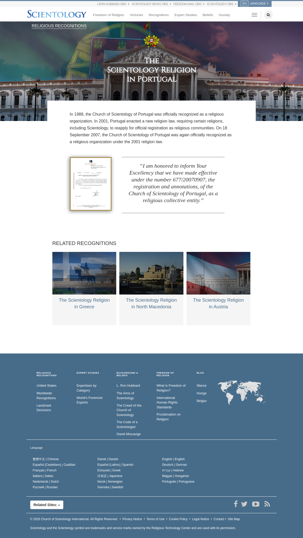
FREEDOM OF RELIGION (165, 374)
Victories (136, 15)
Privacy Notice (132, 519)
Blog (200, 373)
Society (224, 15)
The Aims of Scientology (125, 395)
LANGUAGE (253, 3)
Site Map (234, 519)
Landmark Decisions (44, 407)
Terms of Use (155, 519)
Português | (178, 481)
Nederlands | (46, 481)
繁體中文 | (46, 459)
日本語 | (109, 476)
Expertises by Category (87, 388)
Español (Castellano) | (54, 465)
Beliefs (208, 15)
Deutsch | (174, 465)
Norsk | (110, 481)
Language (36, 447)
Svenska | (110, 487)
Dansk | (107, 459)
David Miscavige (128, 434)
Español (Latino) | (115, 465)
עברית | (173, 470)
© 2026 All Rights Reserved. (74, 519)
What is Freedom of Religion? (171, 388)
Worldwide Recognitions (46, 395)
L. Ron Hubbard (128, 385)
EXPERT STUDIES (88, 373)
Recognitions (159, 15)
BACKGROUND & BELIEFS (127, 374)
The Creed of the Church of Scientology (129, 410)
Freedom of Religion (108, 15)
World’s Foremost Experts (89, 400)
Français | (44, 470)
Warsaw (201, 385)
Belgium (201, 401)
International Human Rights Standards (167, 402)
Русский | (45, 487)
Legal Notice (200, 519)
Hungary (201, 393)
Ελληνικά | (109, 470)
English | (173, 459)
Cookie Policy (178, 519)
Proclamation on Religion (169, 416)
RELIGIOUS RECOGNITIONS (59, 26)
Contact (219, 519)
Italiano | (43, 476)
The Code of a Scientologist (126, 424)
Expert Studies (185, 15)
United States (46, 385)
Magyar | (175, 476)
